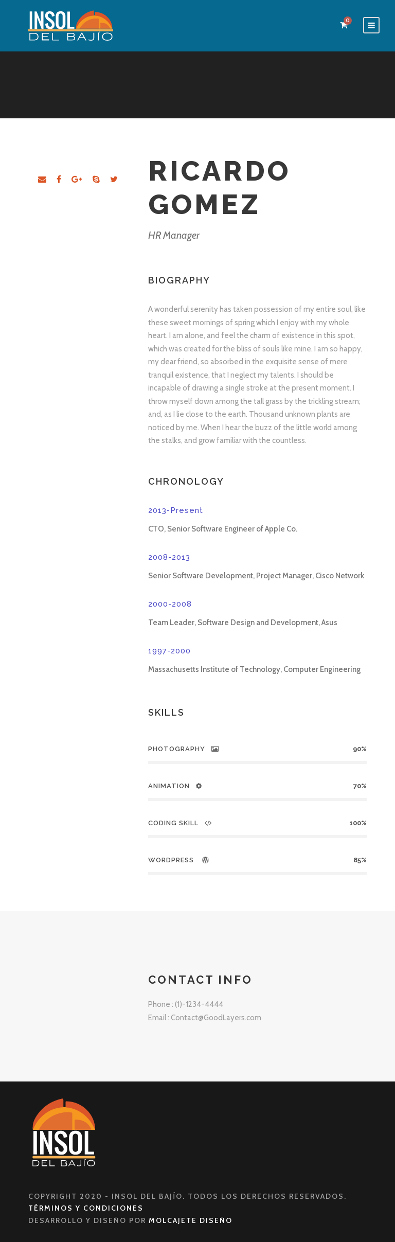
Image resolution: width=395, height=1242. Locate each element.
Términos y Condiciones (85, 1208)
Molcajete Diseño (190, 1220)
